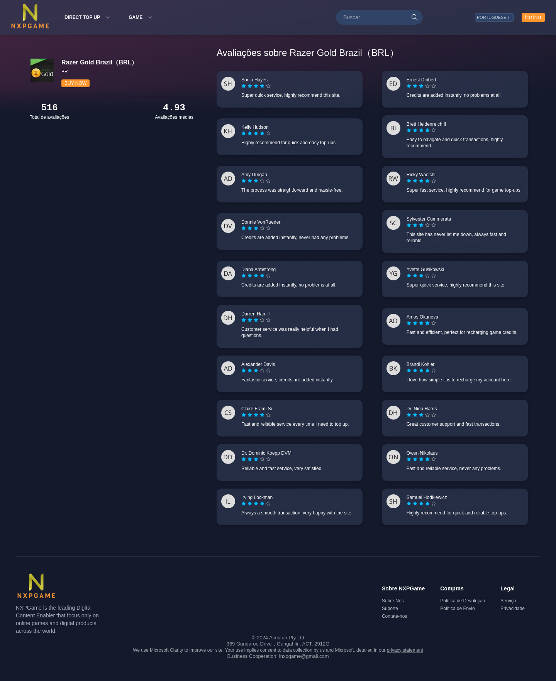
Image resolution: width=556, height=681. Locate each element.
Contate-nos (394, 616)
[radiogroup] (256, 86)
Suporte (390, 608)
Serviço (508, 600)
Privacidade (512, 608)
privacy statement (405, 650)
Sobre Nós (393, 600)
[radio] (244, 86)
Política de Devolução (462, 600)
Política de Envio (457, 608)
